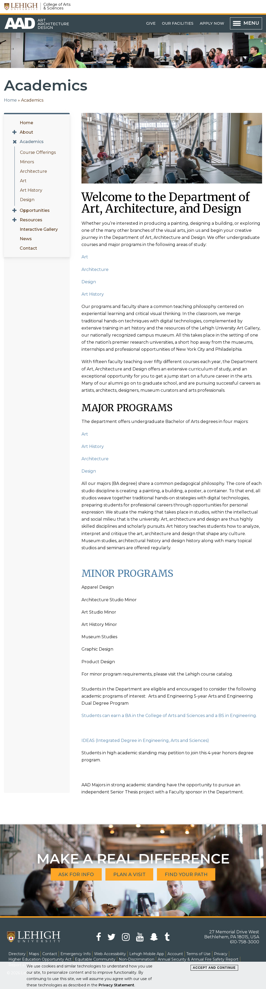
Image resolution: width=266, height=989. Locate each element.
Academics (32, 141)
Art (23, 180)
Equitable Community (95, 959)
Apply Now (212, 23)
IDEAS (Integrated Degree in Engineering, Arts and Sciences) (145, 740)
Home (10, 100)
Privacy (220, 953)
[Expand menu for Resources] (14, 220)
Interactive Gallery (39, 229)
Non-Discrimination (136, 959)
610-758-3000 (244, 941)
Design (27, 199)
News (26, 238)
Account (175, 953)
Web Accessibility (110, 953)
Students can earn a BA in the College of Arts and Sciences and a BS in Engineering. (169, 715)
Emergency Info (75, 953)
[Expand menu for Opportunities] (14, 210)
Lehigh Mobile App (146, 953)
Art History (31, 190)
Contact (28, 248)
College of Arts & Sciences (56, 6)
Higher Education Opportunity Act (39, 959)
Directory (16, 953)
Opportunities (35, 210)
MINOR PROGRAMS (127, 573)
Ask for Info (76, 874)
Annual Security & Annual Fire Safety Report (198, 959)
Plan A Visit (129, 874)
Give (151, 23)
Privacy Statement (116, 985)
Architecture (33, 171)
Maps (34, 953)
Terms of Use (198, 953)
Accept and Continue (214, 968)
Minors (27, 161)
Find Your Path (186, 874)
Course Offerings (38, 152)
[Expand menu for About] (14, 132)
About (26, 132)
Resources (31, 219)
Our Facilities (177, 23)
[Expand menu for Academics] (14, 141)
